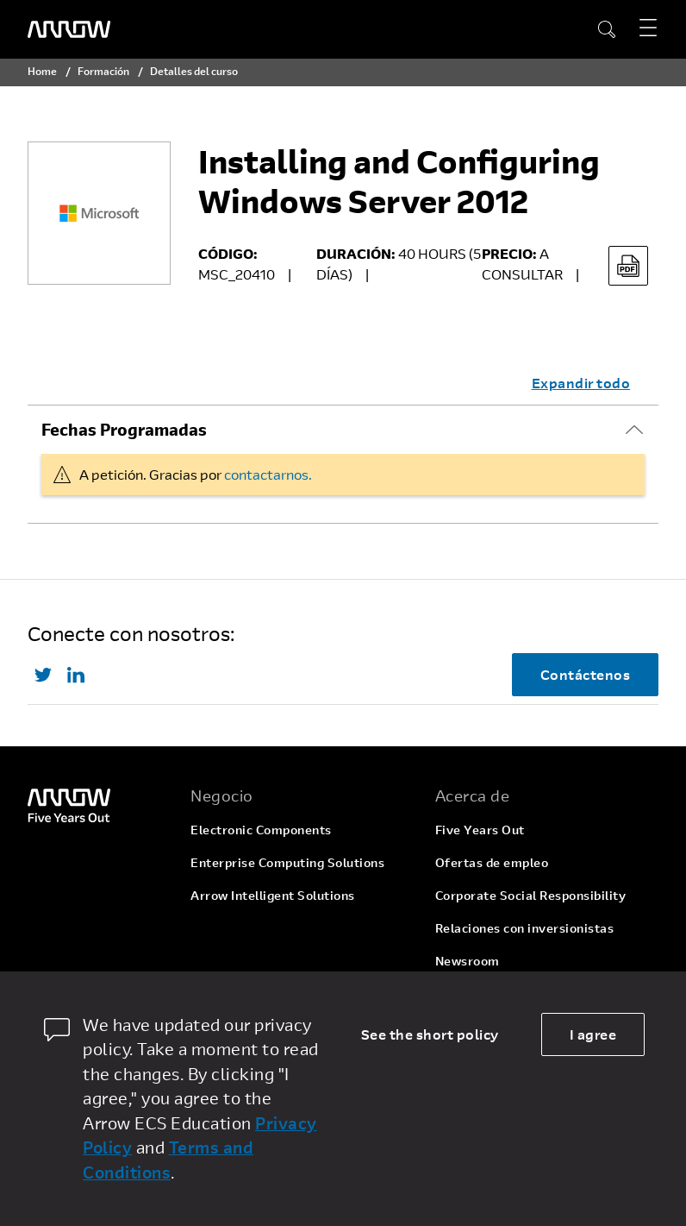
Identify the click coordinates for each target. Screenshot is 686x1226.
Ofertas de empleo (492, 862)
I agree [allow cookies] (593, 1034)
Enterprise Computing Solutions (287, 862)
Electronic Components (261, 829)
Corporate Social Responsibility (531, 895)
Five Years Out (480, 829)
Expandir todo (581, 383)
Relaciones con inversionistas (524, 928)
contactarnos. (268, 474)
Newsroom (467, 961)
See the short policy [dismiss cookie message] (430, 1034)
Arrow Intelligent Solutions (272, 895)
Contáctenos (585, 674)
